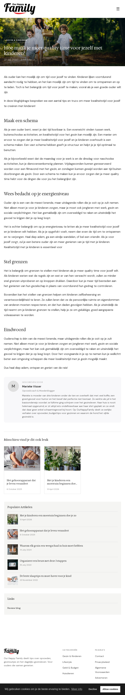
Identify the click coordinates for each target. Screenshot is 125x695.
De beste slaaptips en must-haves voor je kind (45, 576)
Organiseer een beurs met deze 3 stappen (43, 561)
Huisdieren (68, 673)
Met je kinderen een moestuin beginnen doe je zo (48, 515)
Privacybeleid (102, 662)
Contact (99, 656)
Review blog (14, 608)
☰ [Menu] (118, 9)
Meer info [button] (76, 689)
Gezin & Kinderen (71, 656)
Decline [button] (93, 689)
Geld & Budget (70, 667)
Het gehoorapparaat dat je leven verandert (44, 530)
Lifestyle (67, 662)
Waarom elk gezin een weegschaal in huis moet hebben (51, 545)
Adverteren (101, 677)
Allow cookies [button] (110, 689)
